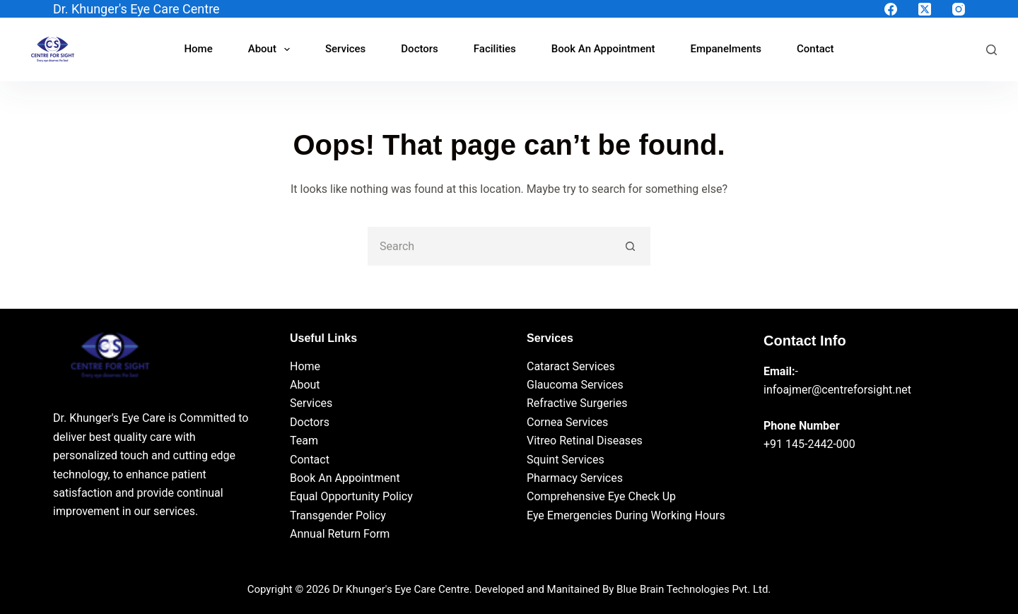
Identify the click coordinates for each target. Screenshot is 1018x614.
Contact (309, 459)
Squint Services (565, 459)
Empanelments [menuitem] (726, 48)
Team (304, 440)
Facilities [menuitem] (495, 48)
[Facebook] (890, 9)
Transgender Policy (338, 515)
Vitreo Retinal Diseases (585, 440)
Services (311, 403)
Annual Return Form (340, 534)
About (305, 384)
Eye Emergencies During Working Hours (626, 515)
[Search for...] (490, 246)
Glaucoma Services (575, 384)
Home (305, 366)
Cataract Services (571, 366)
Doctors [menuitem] (419, 48)
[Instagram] (958, 9)
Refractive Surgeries (577, 403)
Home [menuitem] (198, 48)
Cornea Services (567, 422)
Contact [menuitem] (815, 48)
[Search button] (631, 246)
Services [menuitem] (345, 48)
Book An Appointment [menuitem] (603, 48)
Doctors (309, 422)
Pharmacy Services (575, 478)
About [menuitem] (272, 49)
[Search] (991, 50)
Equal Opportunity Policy (351, 496)
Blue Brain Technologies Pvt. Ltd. (693, 589)
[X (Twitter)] (924, 9)
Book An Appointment (345, 478)
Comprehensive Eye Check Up (601, 496)
